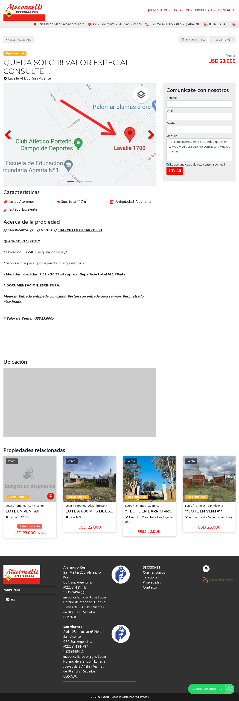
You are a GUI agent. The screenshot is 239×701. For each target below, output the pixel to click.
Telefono (172, 122)
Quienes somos (158, 10)
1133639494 (73, 592)
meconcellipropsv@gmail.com (84, 597)
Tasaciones (182, 10)
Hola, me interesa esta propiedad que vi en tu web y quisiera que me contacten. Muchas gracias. (199, 148)
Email (169, 109)
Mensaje (171, 135)
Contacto (227, 10)
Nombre (171, 96)
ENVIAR (175, 169)
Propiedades (205, 10)
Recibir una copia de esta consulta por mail (195, 163)
